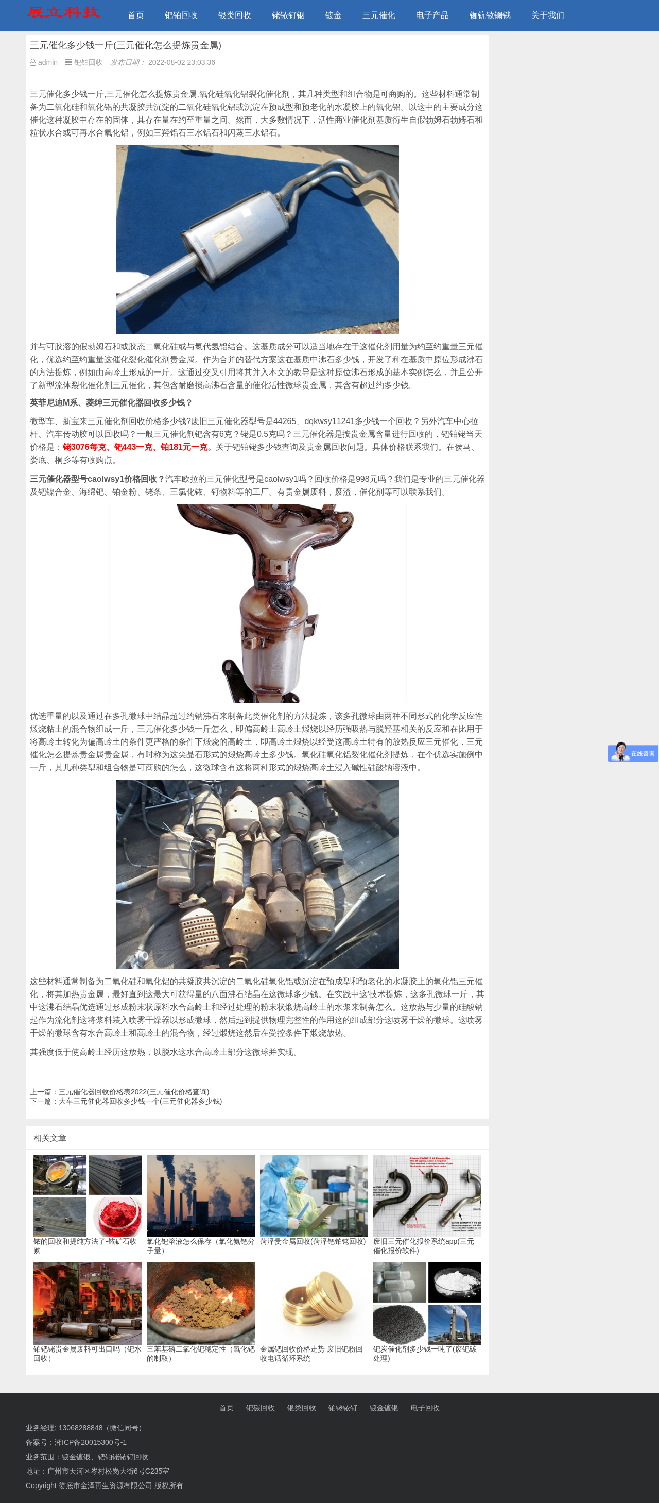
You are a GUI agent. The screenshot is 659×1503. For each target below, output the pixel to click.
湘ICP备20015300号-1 (91, 1442)
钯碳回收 (260, 1408)
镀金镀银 (384, 1408)
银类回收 (234, 15)
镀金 (333, 15)
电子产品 (432, 15)
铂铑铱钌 (342, 1408)
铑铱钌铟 (288, 15)
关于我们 (547, 15)
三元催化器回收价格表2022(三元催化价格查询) (134, 1092)
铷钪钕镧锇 (490, 15)
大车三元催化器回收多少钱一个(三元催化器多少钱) (140, 1101)
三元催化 (378, 15)
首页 (136, 15)
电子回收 (425, 1408)
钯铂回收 (181, 15)
